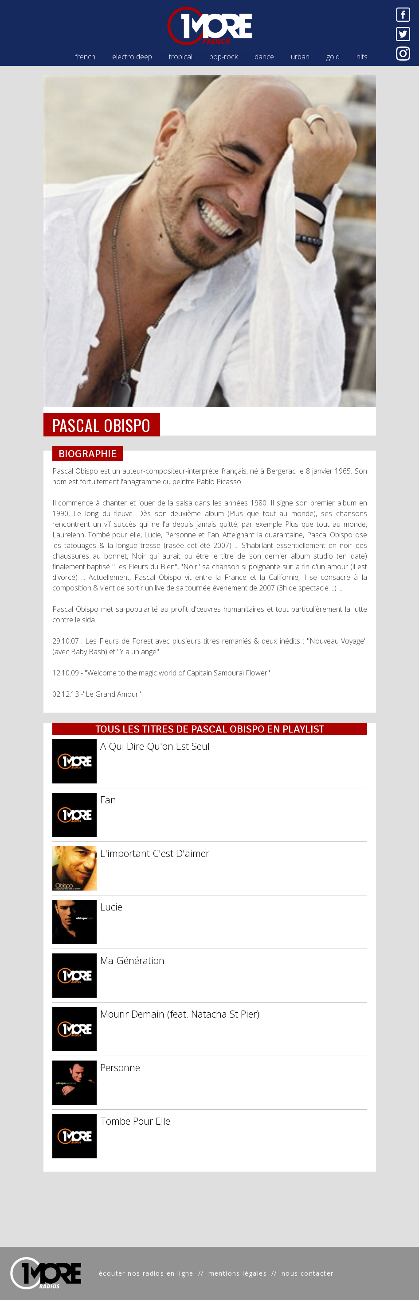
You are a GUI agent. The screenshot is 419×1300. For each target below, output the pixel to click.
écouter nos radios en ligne (146, 1273)
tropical (180, 57)
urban (300, 57)
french (85, 57)
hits (362, 57)
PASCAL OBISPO (101, 424)
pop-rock (223, 57)
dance (264, 57)
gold (333, 57)
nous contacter (308, 1273)
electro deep (132, 57)
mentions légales (237, 1273)
